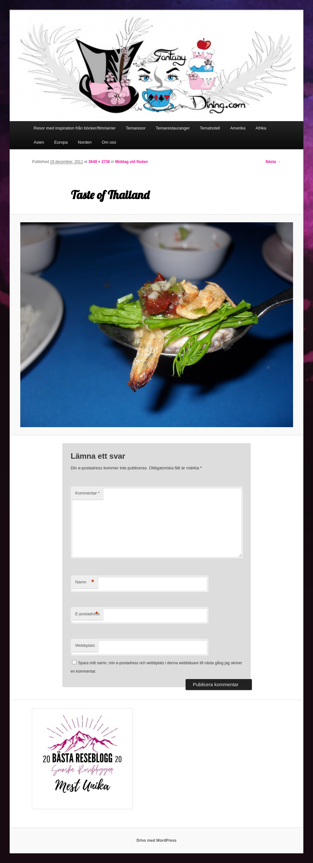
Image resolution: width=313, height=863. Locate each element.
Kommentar (87, 493)
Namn (84, 582)
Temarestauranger (173, 128)
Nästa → (273, 161)
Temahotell (210, 128)
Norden (85, 142)
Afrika (261, 128)
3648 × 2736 (99, 161)
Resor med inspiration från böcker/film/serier (75, 128)
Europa (61, 142)
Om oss (109, 142)
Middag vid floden (131, 161)
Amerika (237, 128)
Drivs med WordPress (156, 840)
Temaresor (135, 128)
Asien (39, 142)
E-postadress (87, 614)
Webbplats (85, 645)
